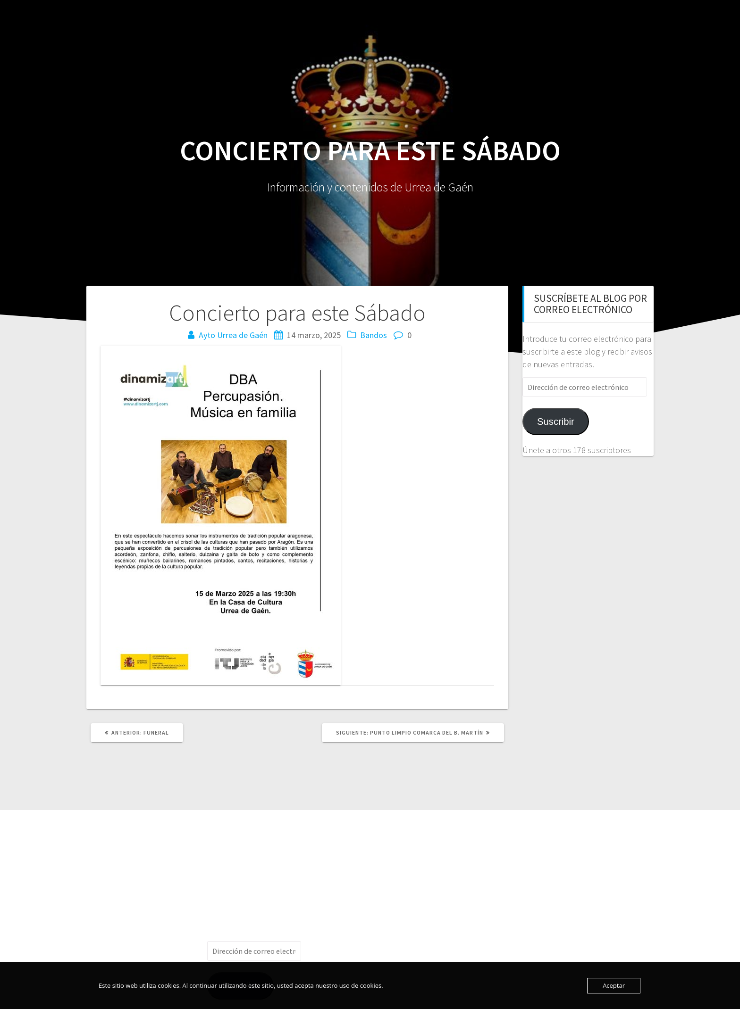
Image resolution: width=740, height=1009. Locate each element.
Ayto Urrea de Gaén (233, 335)
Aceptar (614, 985)
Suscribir (555, 421)
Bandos (373, 335)
